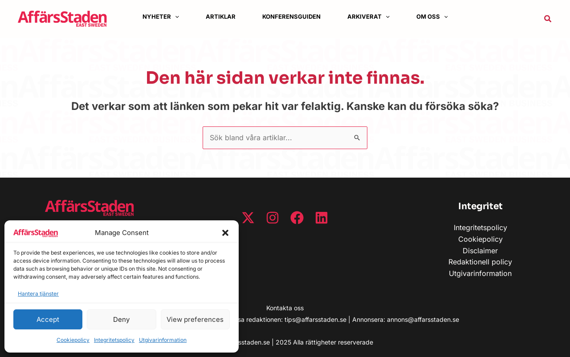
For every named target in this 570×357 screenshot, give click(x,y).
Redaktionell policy (480, 261)
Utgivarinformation (163, 340)
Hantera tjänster (38, 293)
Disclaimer (480, 250)
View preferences (195, 319)
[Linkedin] (321, 217)
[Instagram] (272, 217)
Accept (48, 319)
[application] (175, 16)
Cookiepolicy (73, 340)
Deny (121, 319)
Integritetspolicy (114, 340)
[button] (225, 232)
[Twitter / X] (248, 217)
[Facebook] (297, 217)
